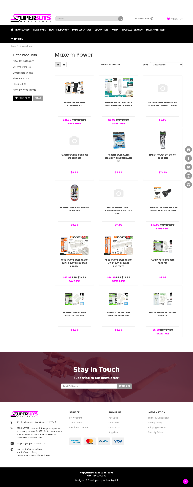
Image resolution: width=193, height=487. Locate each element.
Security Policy (155, 432)
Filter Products (25, 55)
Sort (145, 64)
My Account (75, 417)
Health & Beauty (60, 29)
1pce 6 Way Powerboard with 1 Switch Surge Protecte (118, 263)
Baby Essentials (82, 29)
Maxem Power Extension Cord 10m (162, 156)
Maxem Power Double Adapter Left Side (74, 314)
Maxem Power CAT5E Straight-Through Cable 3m (118, 158)
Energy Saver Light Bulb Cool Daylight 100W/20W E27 (118, 106)
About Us (113, 417)
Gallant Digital (110, 480)
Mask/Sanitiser (156, 29)
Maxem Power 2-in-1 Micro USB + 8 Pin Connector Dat (162, 104)
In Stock (21, 84)
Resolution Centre (78, 427)
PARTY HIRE (18, 38)
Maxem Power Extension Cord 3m (162, 314)
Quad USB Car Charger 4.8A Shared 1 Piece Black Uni (163, 209)
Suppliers (113, 432)
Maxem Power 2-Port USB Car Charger (74, 156)
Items (173, 19)
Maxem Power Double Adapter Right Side (118, 314)
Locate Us (114, 422)
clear (38, 98)
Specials (127, 29)
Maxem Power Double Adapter (162, 261)
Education (102, 29)
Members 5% (24, 72)
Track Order (75, 422)
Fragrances (23, 29)
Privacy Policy (155, 422)
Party (115, 29)
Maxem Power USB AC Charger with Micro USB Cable (118, 211)
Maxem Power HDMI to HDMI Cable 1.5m (74, 209)
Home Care (40, 29)
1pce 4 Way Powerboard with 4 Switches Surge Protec (74, 263)
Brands (139, 29)
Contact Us (114, 427)
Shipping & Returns (158, 427)
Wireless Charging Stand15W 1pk (74, 104)
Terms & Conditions (158, 417)
